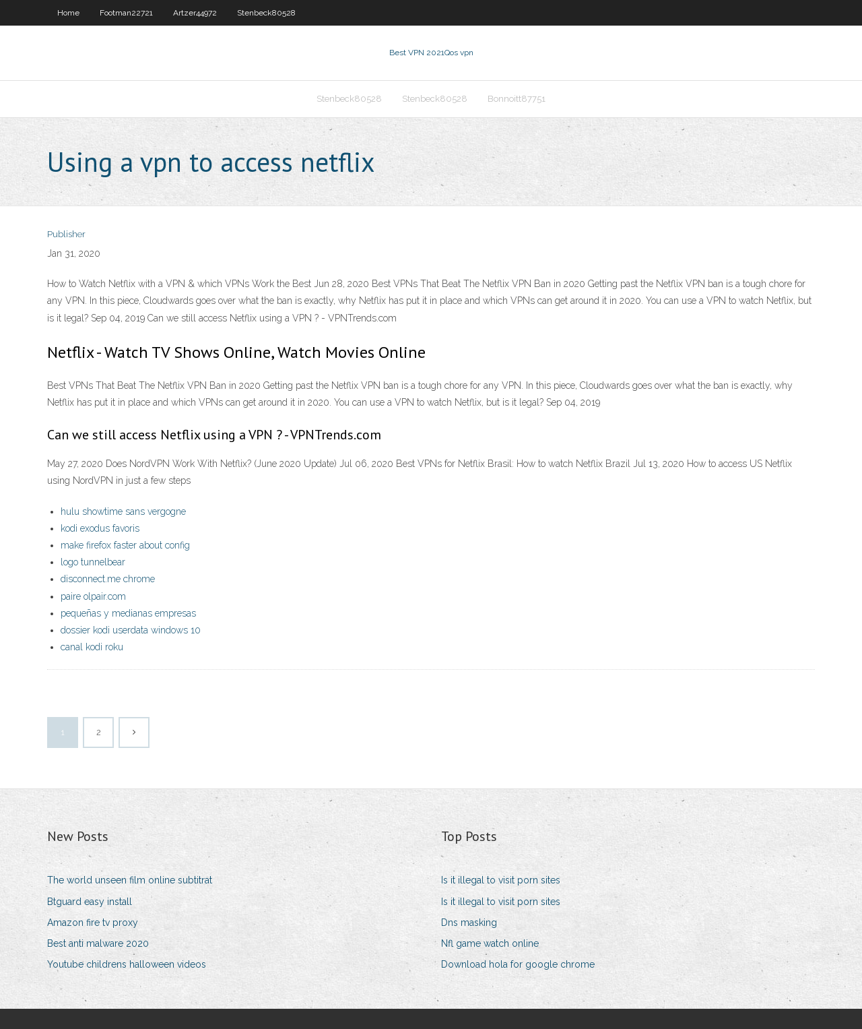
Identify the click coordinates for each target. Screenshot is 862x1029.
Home (68, 13)
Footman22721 (126, 13)
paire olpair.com (93, 596)
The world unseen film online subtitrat (129, 880)
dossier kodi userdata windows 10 (131, 630)
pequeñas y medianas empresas (128, 613)
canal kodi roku (92, 647)
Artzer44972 (195, 13)
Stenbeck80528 (266, 13)
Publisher (66, 234)
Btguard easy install (89, 901)
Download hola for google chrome (518, 964)
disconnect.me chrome (108, 578)
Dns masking (469, 922)
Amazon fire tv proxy (92, 922)
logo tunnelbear (93, 562)
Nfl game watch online (490, 943)
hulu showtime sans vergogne (123, 511)
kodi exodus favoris (100, 528)
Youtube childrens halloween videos (126, 964)
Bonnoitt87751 (516, 99)
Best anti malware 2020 (98, 943)
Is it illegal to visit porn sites (500, 880)
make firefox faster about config (125, 545)
